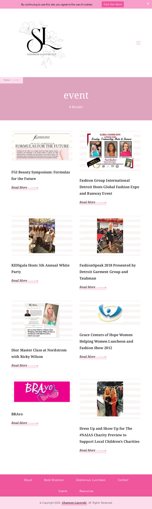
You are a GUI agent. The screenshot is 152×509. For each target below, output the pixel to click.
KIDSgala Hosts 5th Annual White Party (40, 268)
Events (63, 491)
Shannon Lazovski (74, 503)
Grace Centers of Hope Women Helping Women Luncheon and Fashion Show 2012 (106, 341)
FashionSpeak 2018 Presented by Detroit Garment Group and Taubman (108, 272)
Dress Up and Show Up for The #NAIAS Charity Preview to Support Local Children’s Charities (109, 435)
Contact (123, 480)
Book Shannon (54, 480)
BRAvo (17, 414)
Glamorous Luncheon (91, 480)
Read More (24, 187)
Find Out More (113, 4)
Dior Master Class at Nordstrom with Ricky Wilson (39, 353)
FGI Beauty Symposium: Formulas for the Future (40, 175)
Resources (86, 491)
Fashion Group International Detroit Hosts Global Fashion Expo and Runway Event (109, 187)
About (28, 480)
